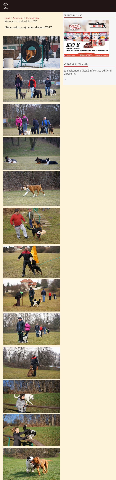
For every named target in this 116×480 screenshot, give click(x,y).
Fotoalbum (18, 18)
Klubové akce (32, 18)
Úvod (7, 18)
